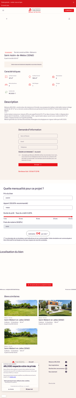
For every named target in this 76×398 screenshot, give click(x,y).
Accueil (31, 362)
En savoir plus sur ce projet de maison (39, 285)
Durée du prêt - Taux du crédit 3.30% (17, 213)
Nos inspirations (54, 365)
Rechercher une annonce (56, 368)
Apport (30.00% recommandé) (15, 203)
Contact (69, 10)
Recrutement (53, 372)
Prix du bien (8, 194)
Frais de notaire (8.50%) (12, 222)
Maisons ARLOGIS (54, 362)
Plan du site (52, 383)
